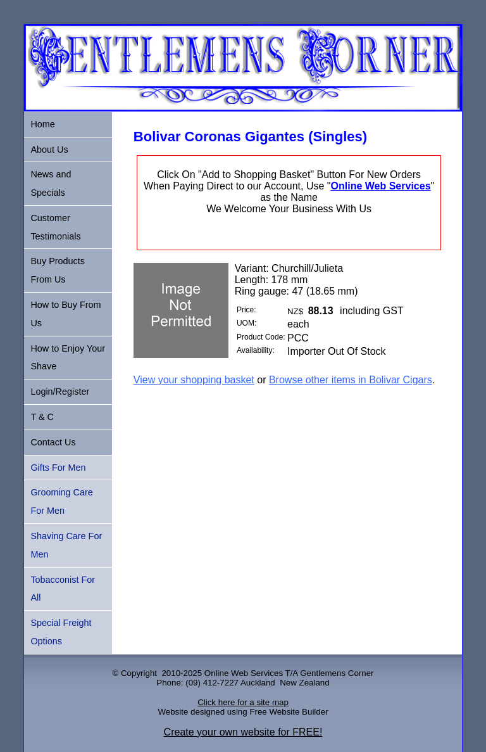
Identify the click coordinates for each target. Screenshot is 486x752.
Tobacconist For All (62, 589)
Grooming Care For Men (61, 501)
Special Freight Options (60, 632)
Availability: (256, 350)
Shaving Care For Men (66, 545)
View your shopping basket (194, 379)
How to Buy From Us (65, 314)
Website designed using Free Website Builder (243, 712)
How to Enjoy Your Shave (67, 357)
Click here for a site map (243, 702)
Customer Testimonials (55, 227)
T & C (42, 417)
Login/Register (59, 391)
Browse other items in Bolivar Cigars (350, 379)
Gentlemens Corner (336, 673)
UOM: (246, 323)
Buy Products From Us (57, 270)
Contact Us (52, 442)
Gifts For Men (57, 467)
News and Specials (50, 183)
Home (42, 124)
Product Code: (261, 337)
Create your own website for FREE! (243, 732)
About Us (49, 149)
